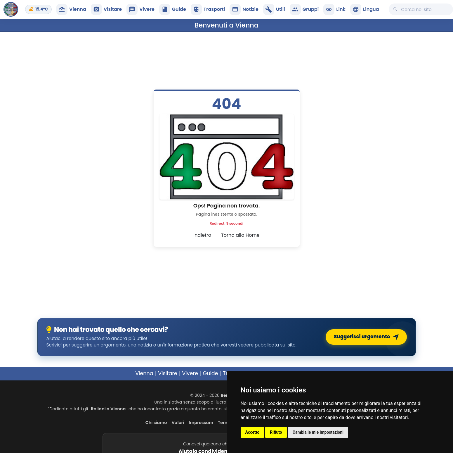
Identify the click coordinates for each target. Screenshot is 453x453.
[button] (364, 9)
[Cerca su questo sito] (421, 9)
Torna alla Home (240, 235)
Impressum (201, 422)
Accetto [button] (252, 432)
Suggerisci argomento (367, 337)
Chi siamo (156, 422)
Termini (226, 422)
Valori (177, 422)
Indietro (202, 235)
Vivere (190, 373)
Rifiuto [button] (276, 432)
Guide (210, 373)
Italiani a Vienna (108, 409)
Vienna (144, 373)
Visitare (167, 373)
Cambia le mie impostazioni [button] (318, 432)
